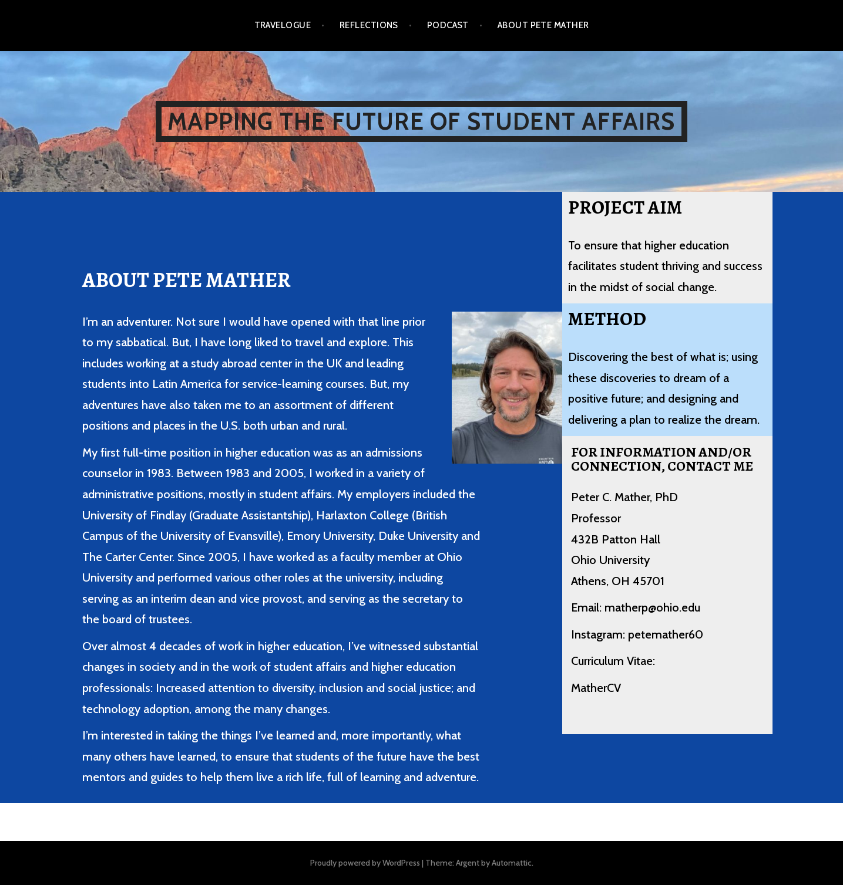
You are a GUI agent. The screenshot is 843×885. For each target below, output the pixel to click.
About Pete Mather (543, 25)
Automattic (512, 862)
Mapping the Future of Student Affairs (421, 121)
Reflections (369, 25)
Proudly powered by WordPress (365, 862)
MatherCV (596, 688)
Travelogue (282, 25)
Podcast (448, 25)
